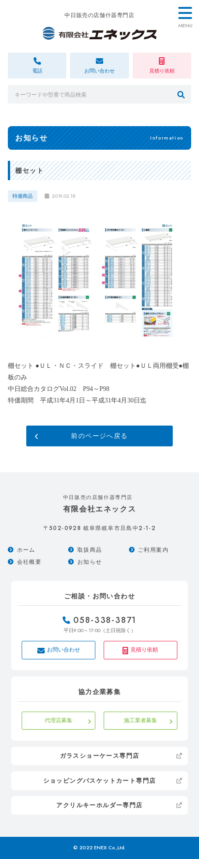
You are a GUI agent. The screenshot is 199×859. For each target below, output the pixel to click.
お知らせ (89, 562)
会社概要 (29, 562)
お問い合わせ (58, 650)
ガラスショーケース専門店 (100, 755)
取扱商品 (89, 550)
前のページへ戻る (99, 436)
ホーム (26, 550)
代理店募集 (58, 720)
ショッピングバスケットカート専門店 (99, 780)
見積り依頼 (140, 650)
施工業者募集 (140, 720)
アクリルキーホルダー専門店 (99, 805)
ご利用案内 (153, 550)
